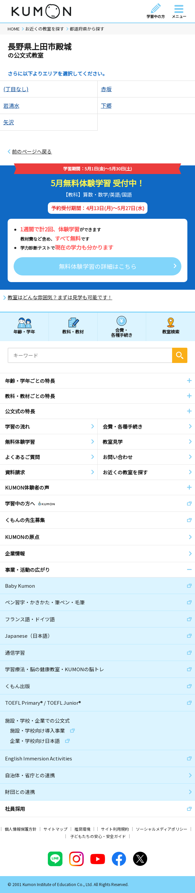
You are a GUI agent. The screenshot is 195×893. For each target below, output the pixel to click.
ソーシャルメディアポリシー (161, 829)
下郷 (106, 105)
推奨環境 (82, 829)
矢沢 (8, 122)
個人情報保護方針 (21, 829)
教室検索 (170, 331)
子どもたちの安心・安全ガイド (98, 836)
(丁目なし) (16, 89)
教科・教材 (73, 331)
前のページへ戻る (32, 151)
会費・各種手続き (122, 332)
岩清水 (11, 105)
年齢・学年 (24, 331)
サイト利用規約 (115, 829)
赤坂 (106, 89)
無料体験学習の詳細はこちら (98, 266)
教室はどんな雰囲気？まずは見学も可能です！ (60, 297)
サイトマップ (55, 829)
